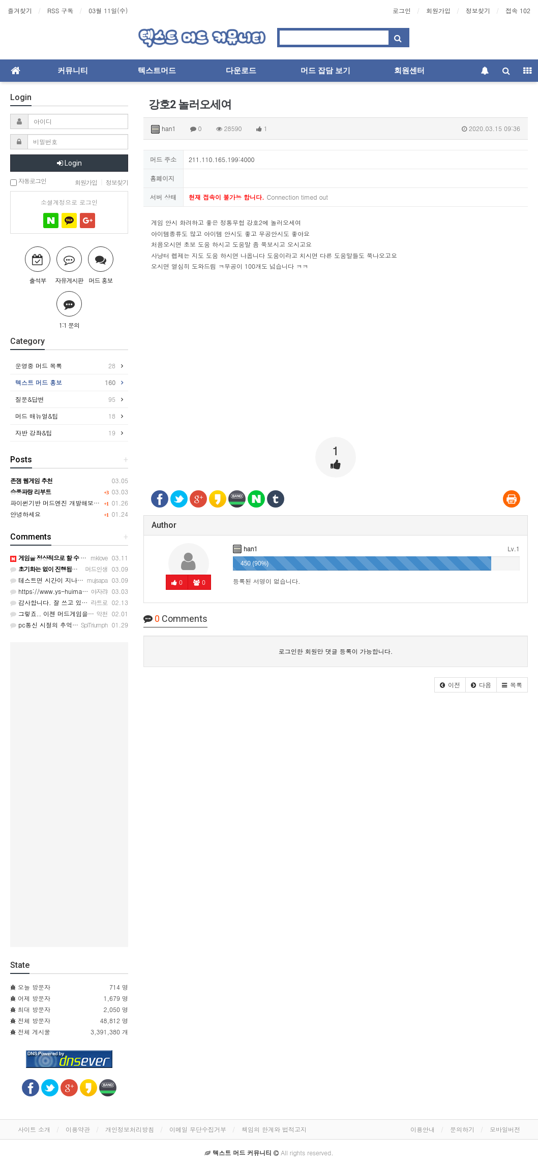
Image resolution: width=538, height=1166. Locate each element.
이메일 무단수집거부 (197, 1129)
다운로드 (241, 70)
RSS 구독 (60, 10)
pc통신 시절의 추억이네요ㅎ (53, 624)
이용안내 (422, 1129)
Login (69, 163)
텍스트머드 (157, 70)
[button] (450, 684)
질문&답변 (65, 399)
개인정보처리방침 (129, 1129)
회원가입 (438, 10)
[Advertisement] (335, 358)
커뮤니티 (72, 70)
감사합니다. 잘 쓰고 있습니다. (56, 602)
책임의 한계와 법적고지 (274, 1129)
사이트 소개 (34, 1129)
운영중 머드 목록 (65, 365)
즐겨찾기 (20, 10)
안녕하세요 (25, 514)
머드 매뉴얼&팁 (65, 416)
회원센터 (409, 70)
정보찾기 (478, 10)
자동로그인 (28, 181)
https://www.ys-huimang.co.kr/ (59, 591)
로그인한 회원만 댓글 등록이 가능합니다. (336, 651)
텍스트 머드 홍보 (65, 382)
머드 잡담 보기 (325, 70)
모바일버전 (505, 1129)
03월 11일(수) (108, 10)
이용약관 (78, 1129)
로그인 (402, 10)
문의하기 (462, 1129)
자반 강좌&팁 (65, 432)
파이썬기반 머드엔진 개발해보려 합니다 (65, 502)
